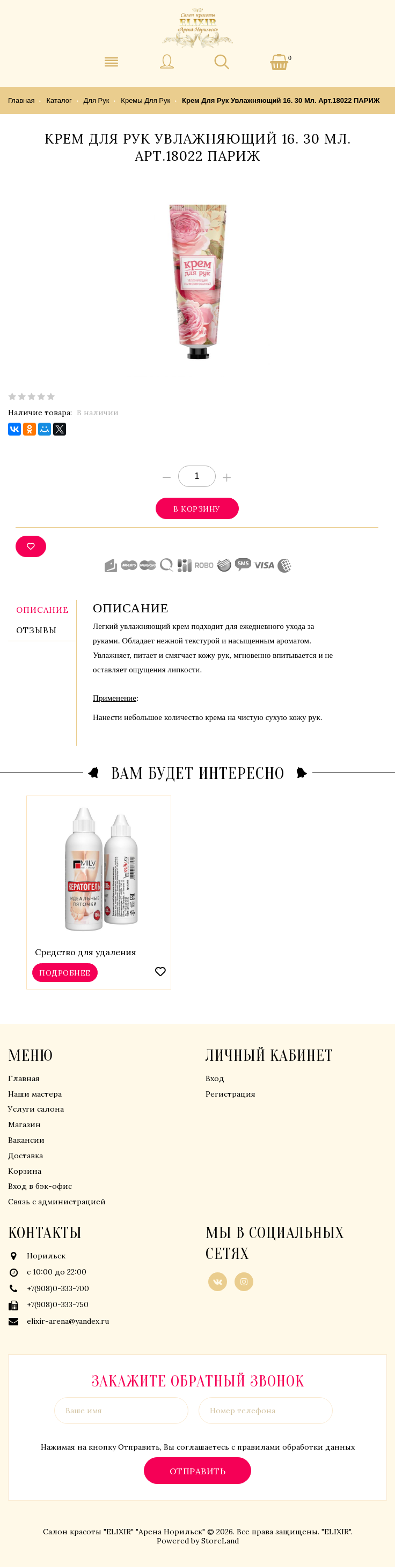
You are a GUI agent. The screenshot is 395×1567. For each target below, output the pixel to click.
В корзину (197, 508)
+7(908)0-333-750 (58, 1304)
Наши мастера (35, 1094)
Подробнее (64, 972)
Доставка (25, 1155)
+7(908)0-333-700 (58, 1288)
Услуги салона (36, 1109)
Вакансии (26, 1140)
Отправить (197, 1471)
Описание (42, 610)
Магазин (24, 1124)
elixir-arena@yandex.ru (68, 1321)
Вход (215, 1078)
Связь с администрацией (57, 1201)
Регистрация (230, 1094)
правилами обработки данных (296, 1447)
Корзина (24, 1171)
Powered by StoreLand (198, 1541)
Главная (24, 1078)
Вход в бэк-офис (40, 1186)
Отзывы (36, 630)
